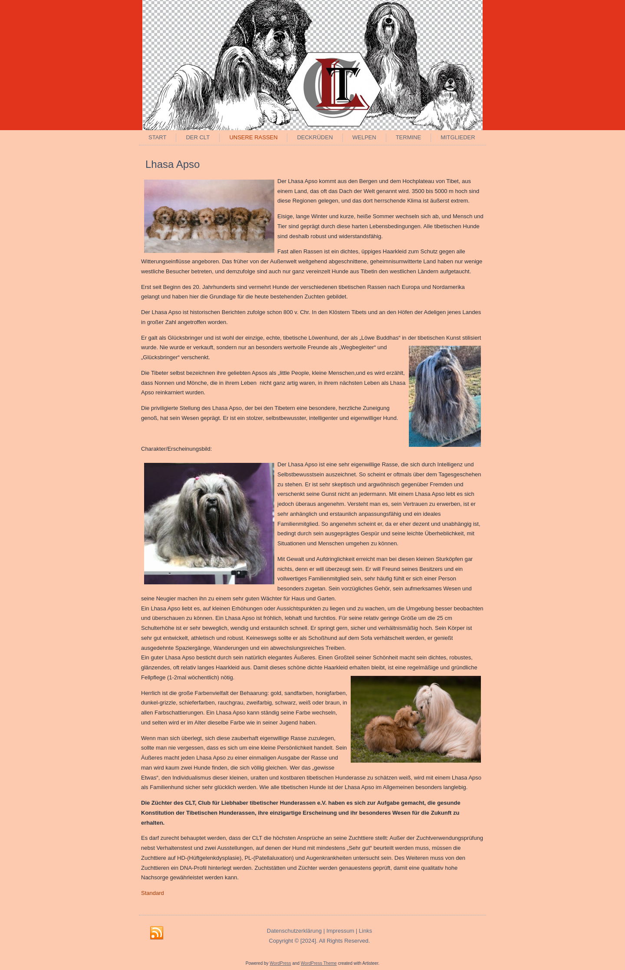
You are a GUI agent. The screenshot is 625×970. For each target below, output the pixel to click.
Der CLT (198, 137)
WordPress (280, 963)
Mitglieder (458, 137)
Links (365, 930)
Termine (408, 137)
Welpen (364, 137)
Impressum (340, 930)
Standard (152, 893)
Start (157, 137)
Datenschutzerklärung (294, 930)
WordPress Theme (319, 963)
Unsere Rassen (253, 137)
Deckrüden (314, 137)
